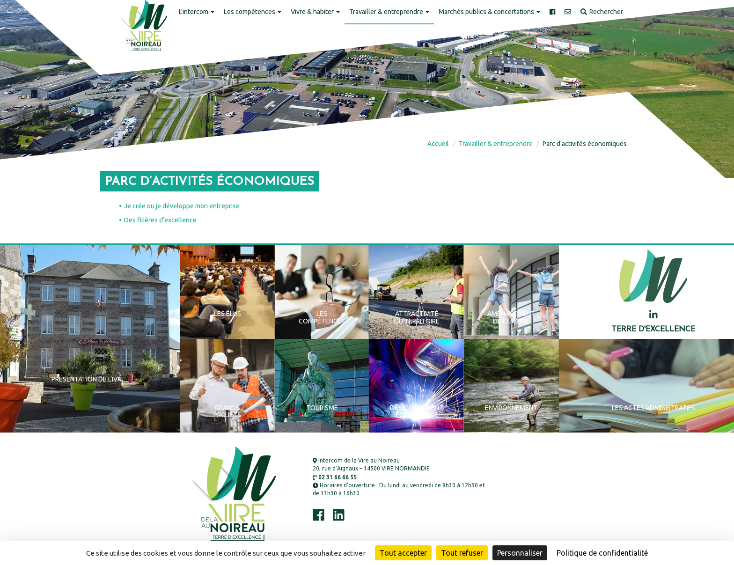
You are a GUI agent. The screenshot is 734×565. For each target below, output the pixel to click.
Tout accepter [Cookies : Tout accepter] (403, 553)
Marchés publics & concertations (489, 11)
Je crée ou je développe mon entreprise (182, 206)
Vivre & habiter (315, 11)
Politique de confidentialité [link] (602, 553)
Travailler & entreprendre (389, 11)
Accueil (438, 143)
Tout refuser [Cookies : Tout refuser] (462, 553)
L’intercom (196, 11)
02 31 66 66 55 (335, 477)
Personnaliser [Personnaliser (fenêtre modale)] (520, 553)
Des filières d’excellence (160, 220)
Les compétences (252, 11)
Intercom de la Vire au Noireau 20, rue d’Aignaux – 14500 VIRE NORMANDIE (371, 464)
